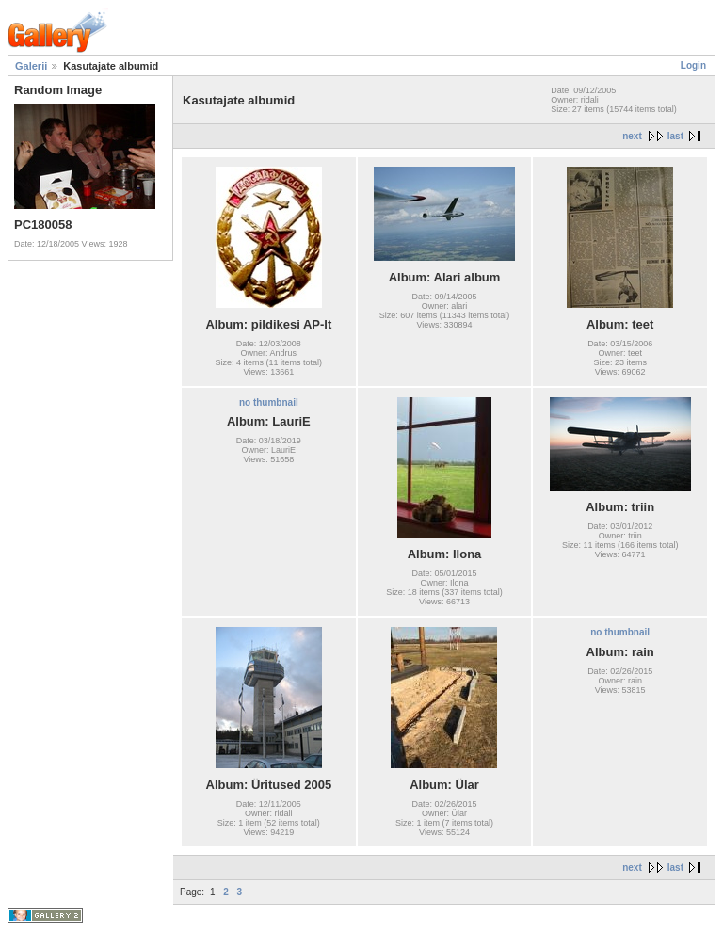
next (632, 136)
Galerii (31, 66)
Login (693, 65)
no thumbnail (268, 402)
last (675, 136)
